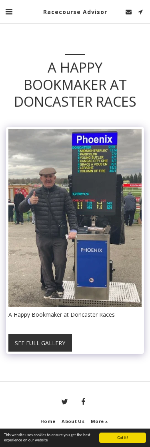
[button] (9, 11)
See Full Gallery (40, 343)
